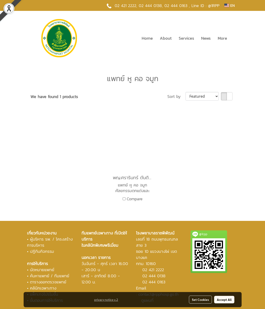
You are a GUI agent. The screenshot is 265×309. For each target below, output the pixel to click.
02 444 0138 (150, 5)
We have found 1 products (54, 97)
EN (229, 5)
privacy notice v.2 (106, 299)
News (206, 38)
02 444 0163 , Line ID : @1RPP (191, 5)
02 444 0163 (153, 282)
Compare (135, 199)
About (166, 38)
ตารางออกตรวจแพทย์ (48, 282)
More (222, 38)
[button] (234, 38)
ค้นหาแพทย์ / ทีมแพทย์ (49, 276)
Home (147, 38)
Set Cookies (200, 299)
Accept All (224, 299)
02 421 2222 (125, 5)
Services (186, 38)
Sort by (176, 96)
